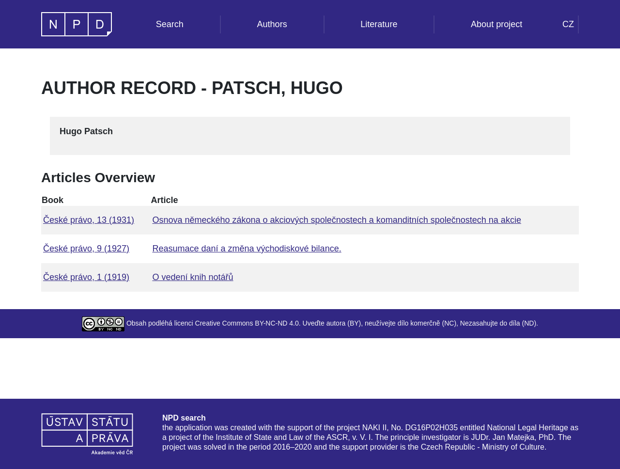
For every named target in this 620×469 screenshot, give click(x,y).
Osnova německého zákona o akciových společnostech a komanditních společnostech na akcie (336, 220)
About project (496, 24)
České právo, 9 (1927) (86, 248)
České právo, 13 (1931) (88, 220)
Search (170, 24)
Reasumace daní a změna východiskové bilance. (246, 248)
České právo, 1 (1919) (86, 277)
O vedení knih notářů (192, 277)
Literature (378, 24)
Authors (272, 24)
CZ (568, 24)
